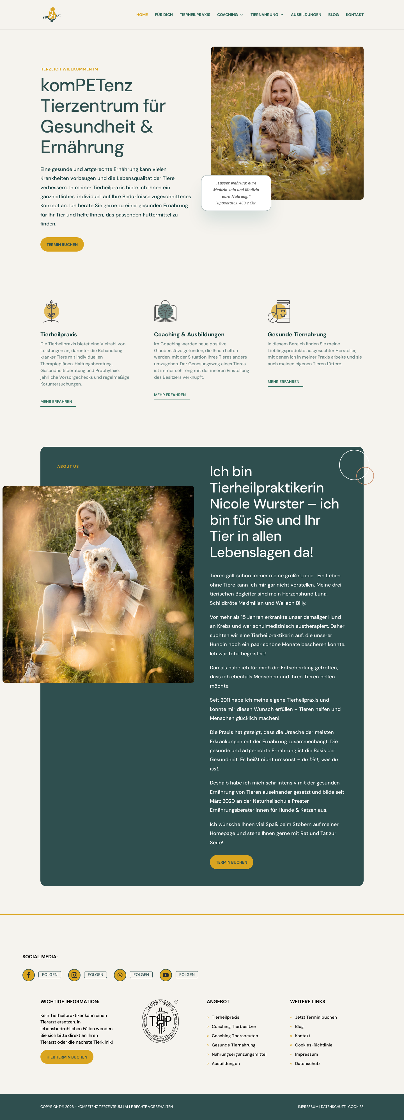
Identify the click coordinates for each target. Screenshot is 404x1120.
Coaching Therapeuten (235, 1036)
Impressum (306, 1054)
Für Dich (164, 15)
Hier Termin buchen (67, 1057)
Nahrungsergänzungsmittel (239, 1054)
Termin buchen (62, 244)
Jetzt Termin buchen (316, 1017)
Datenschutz (307, 1063)
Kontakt (355, 15)
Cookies (356, 1106)
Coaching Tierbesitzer (234, 1026)
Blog (333, 15)
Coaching (227, 15)
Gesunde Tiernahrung (234, 1045)
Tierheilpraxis (195, 15)
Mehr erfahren (56, 401)
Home (142, 15)
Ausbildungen (306, 15)
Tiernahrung (264, 15)
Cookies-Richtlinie (313, 1045)
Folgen (50, 974)
